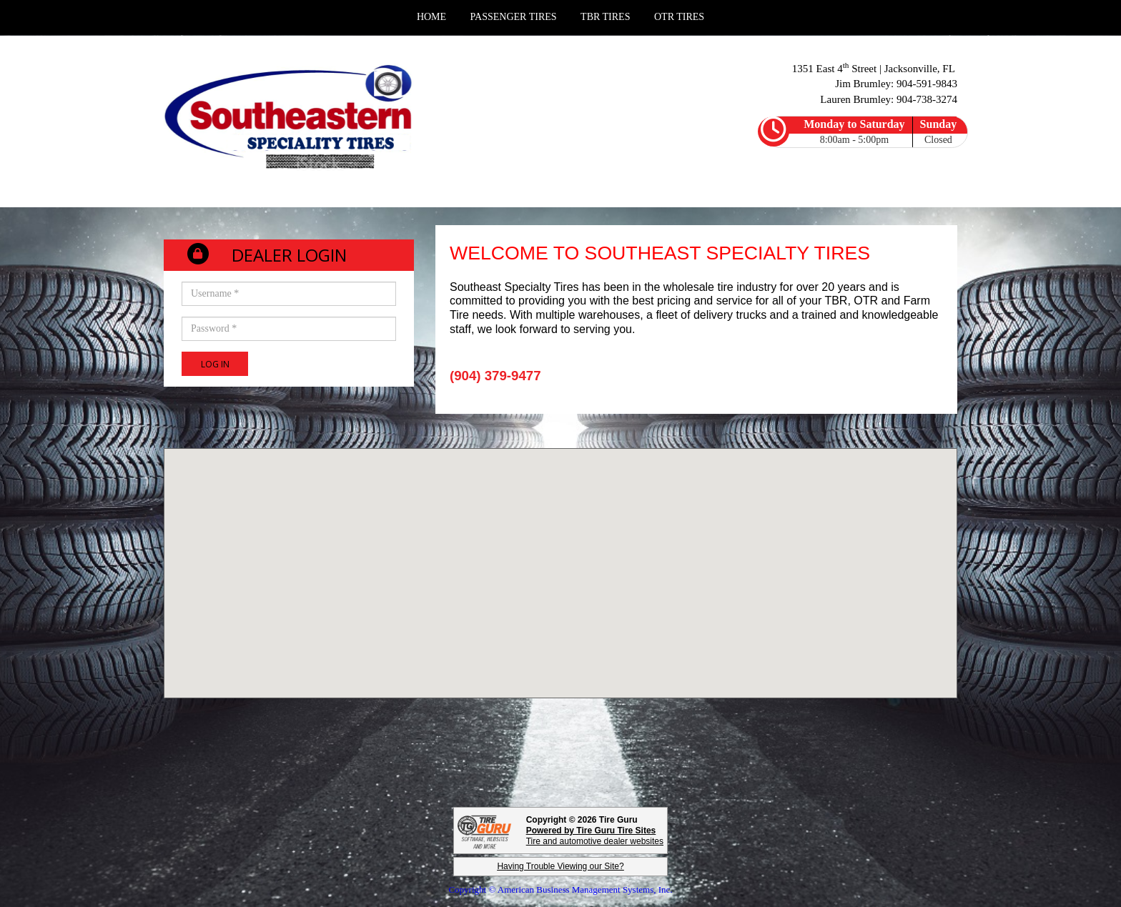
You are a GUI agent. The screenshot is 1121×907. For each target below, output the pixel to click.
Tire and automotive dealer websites (594, 836)
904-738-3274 (927, 99)
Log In (215, 364)
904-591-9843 (927, 83)
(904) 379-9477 (495, 375)
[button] (560, 560)
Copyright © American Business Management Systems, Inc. (560, 889)
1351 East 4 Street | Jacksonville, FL (874, 68)
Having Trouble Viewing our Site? (560, 866)
